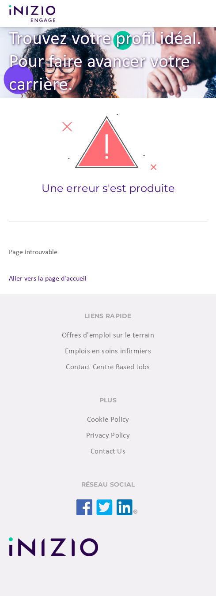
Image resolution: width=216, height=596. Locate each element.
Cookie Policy (108, 420)
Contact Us (108, 451)
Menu (198, 13)
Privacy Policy (108, 435)
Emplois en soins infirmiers (108, 351)
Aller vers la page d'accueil (48, 278)
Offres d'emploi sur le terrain (108, 335)
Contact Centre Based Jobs (108, 367)
